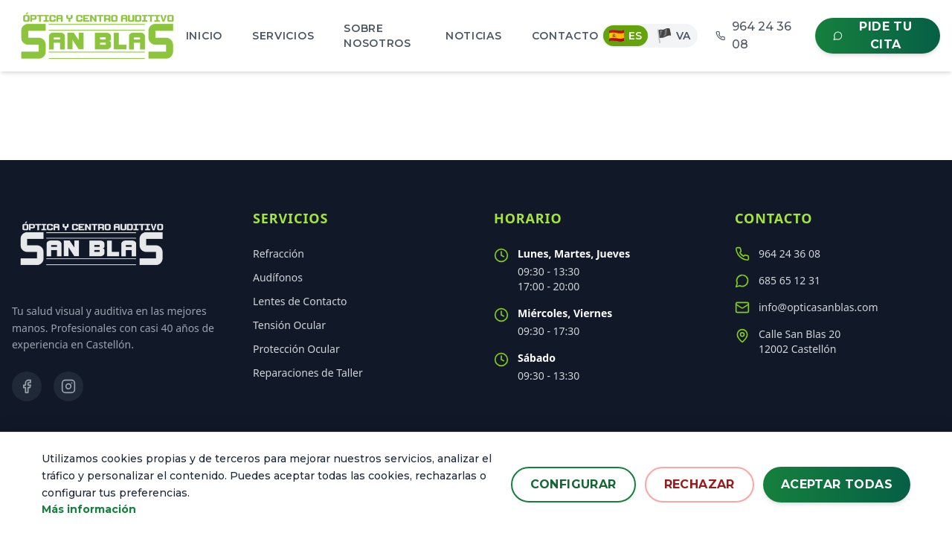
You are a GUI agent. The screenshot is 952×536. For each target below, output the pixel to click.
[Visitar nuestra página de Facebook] (27, 386)
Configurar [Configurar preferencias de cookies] (573, 484)
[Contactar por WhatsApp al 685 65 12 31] (836, 280)
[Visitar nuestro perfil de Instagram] (68, 386)
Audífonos (278, 277)
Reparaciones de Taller (308, 373)
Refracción (278, 253)
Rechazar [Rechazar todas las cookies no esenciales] (699, 484)
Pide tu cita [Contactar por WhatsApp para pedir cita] (872, 35)
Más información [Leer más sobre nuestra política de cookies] (89, 510)
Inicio (204, 35)
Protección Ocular (296, 349)
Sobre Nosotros (377, 36)
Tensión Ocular (289, 325)
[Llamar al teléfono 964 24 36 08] (836, 253)
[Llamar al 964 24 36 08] (756, 36)
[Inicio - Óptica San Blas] (97, 36)
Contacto (565, 35)
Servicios (283, 35)
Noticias (474, 35)
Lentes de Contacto (300, 301)
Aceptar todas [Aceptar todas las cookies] (836, 484)
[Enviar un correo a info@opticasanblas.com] (836, 307)
